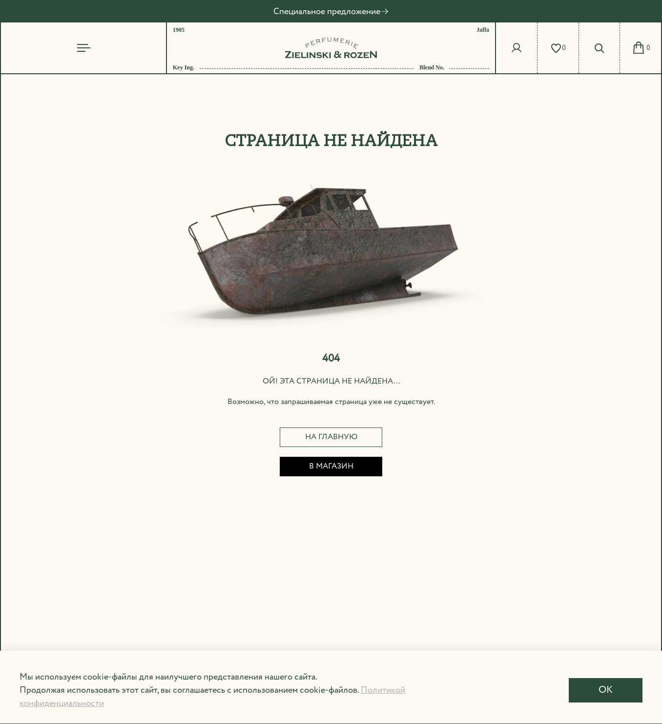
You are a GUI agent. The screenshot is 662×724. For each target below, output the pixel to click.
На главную (331, 437)
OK (606, 690)
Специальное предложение (331, 11)
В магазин (331, 466)
